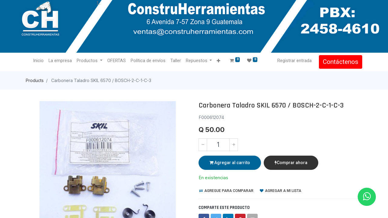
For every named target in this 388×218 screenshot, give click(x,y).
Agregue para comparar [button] (226, 191)
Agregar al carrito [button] (229, 162)
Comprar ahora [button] (291, 162)
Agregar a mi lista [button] (280, 191)
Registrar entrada (294, 60)
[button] (218, 61)
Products (35, 80)
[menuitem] (38, 61)
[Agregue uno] (234, 145)
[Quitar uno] (203, 145)
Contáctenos (340, 61)
